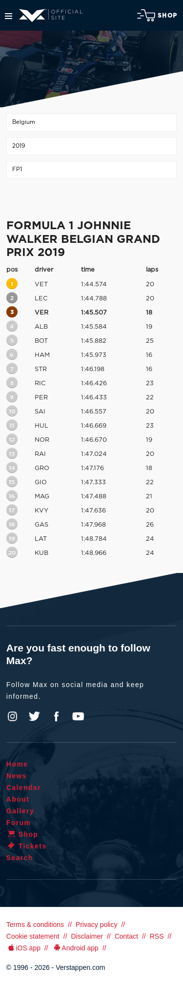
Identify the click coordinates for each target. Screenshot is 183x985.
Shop (157, 15)
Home (17, 764)
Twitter (34, 716)
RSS (157, 936)
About (17, 799)
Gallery (20, 811)
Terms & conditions (35, 924)
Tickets (26, 846)
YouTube (78, 716)
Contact (126, 936)
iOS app (23, 948)
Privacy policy (97, 924)
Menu (8, 16)
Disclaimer (87, 936)
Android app (75, 948)
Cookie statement (33, 936)
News (16, 776)
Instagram (12, 716)
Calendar (23, 787)
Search (19, 858)
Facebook (56, 716)
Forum (18, 823)
